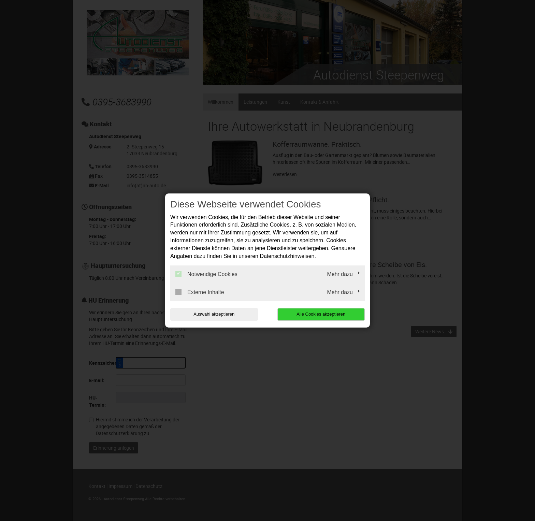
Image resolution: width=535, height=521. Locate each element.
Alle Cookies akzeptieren (321, 314)
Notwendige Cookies (206, 274)
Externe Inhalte (199, 292)
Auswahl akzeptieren (213, 314)
